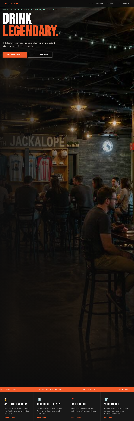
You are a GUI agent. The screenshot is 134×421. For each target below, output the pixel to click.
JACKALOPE (12, 3)
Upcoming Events (14, 54)
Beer (91, 3)
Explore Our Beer (40, 55)
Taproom (99, 3)
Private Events (113, 3)
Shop (125, 3)
